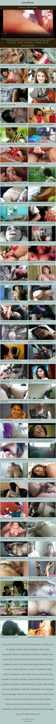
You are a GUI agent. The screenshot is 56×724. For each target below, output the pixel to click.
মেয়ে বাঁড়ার (20, 42)
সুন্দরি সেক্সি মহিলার (29, 42)
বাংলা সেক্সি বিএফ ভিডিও (27, 45)
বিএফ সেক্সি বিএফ (27, 3)
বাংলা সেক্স (13, 42)
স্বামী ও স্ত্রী (45, 42)
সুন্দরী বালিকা (38, 42)
